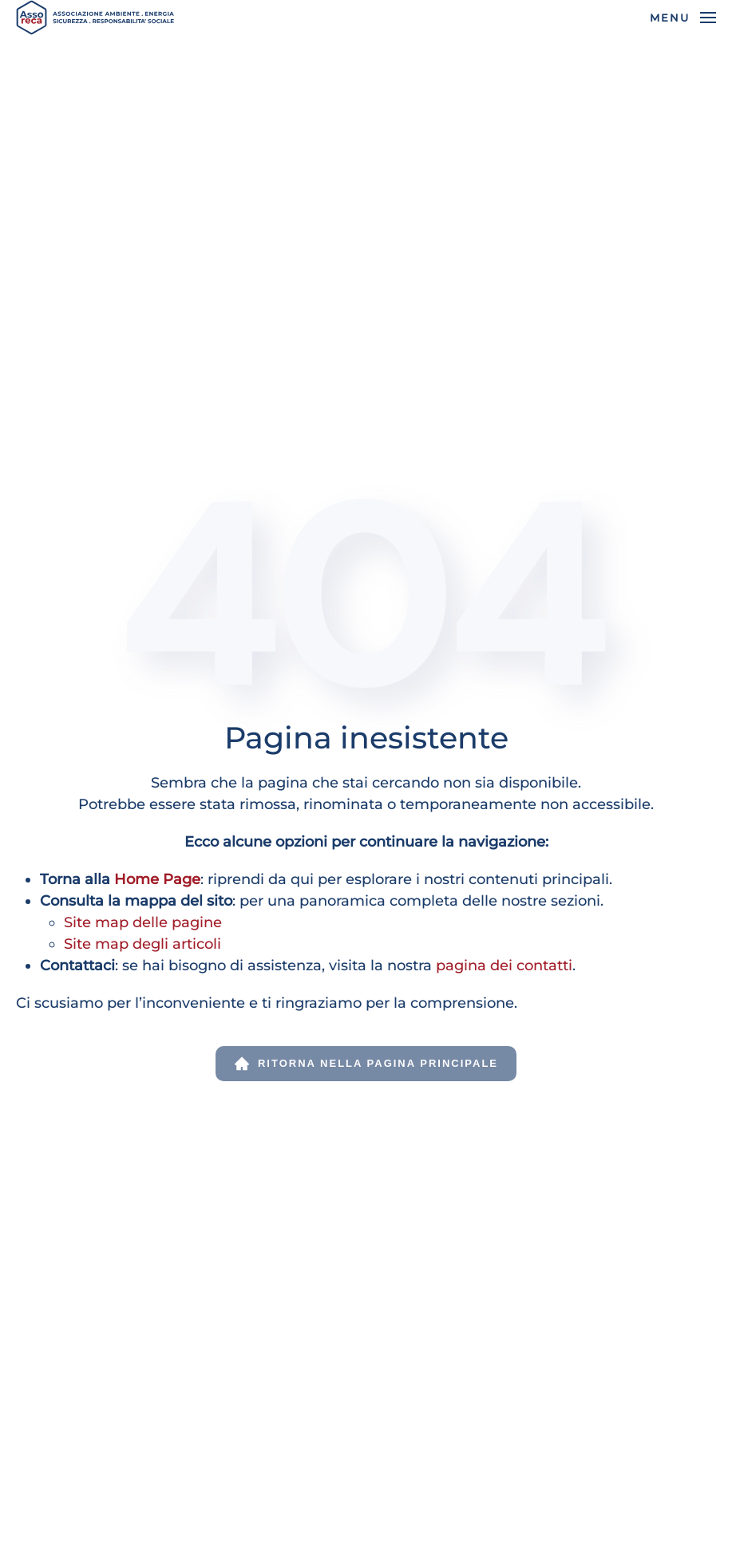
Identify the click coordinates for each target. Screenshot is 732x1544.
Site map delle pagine (143, 922)
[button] (683, 18)
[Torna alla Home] (96, 17)
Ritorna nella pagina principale (366, 1064)
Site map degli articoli (142, 944)
